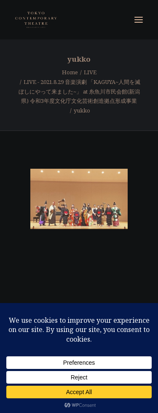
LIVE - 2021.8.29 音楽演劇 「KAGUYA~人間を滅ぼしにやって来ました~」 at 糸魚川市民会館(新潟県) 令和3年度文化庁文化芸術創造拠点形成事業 (80, 91)
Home (70, 72)
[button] (138, 19)
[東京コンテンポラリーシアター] (36, 19)
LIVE (90, 72)
